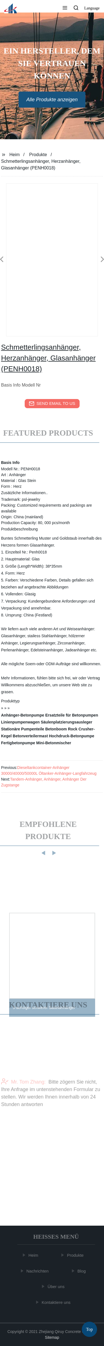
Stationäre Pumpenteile (22, 729)
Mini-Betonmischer (53, 743)
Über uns (56, 1286)
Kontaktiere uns (56, 1302)
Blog (82, 1270)
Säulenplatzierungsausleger (66, 722)
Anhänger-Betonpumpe (22, 715)
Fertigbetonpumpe (18, 743)
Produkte (38, 154)
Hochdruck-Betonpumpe (71, 736)
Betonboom (56, 729)
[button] (65, 8)
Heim (14, 154)
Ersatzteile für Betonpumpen (71, 715)
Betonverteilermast (30, 736)
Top (89, 1329)
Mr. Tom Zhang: (23, 1091)
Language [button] (92, 8)
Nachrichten (38, 1270)
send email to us (52, 403)
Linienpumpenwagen (20, 722)
